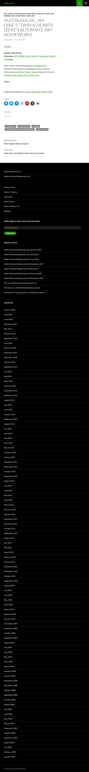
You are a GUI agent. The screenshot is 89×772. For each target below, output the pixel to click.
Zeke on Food (9, 187)
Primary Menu (86, 3)
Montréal (31, 14)
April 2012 (8, 500)
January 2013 (9, 457)
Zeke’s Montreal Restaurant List (17, 176)
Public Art (49, 14)
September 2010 (10, 581)
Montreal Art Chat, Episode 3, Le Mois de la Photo (24, 292)
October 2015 (9, 362)
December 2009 (10, 623)
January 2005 (9, 757)
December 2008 (10, 681)
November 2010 (10, 571)
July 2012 (8, 486)
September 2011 (10, 533)
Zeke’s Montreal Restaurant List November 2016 (23, 278)
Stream (9, 59)
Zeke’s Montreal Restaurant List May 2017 (21, 269)
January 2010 (9, 619)
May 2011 (8, 547)
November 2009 (10, 628)
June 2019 (8, 314)
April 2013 (8, 443)
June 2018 (8, 319)
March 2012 (9, 505)
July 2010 (8, 590)
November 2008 (10, 685)
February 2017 (10, 333)
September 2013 (10, 419)
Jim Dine (20, 72)
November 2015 (10, 357)
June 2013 (8, 433)
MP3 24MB (19, 56)
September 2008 (10, 695)
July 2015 (8, 371)
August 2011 (9, 538)
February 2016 (10, 348)
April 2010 (8, 604)
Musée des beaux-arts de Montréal (23, 75)
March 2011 (9, 552)
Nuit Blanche (39, 65)
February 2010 (10, 614)
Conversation (20, 14)
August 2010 (9, 585)
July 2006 (8, 709)
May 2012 (8, 495)
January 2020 (9, 310)
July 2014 (8, 405)
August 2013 (9, 424)
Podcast (40, 14)
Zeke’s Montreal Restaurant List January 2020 (22, 250)
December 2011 (10, 519)
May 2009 (8, 657)
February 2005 (10, 752)
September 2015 (10, 367)
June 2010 (8, 595)
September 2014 (10, 395)
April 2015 (8, 381)
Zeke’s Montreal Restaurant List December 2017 (23, 264)
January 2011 (9, 562)
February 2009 (10, 671)
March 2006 (9, 723)
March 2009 (9, 666)
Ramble (7, 16)
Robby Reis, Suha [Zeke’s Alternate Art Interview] (29, 151)
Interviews (8, 197)
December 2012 (10, 462)
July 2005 (8, 747)
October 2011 (9, 528)
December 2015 (10, 352)
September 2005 (10, 738)
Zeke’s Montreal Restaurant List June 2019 (21, 254)
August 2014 (9, 400)
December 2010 (10, 566)
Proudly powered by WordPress (15, 769)
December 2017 (10, 324)
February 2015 (10, 386)
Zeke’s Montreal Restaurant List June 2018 (21, 259)
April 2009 (8, 662)
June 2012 (8, 490)
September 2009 (10, 638)
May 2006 (8, 719)
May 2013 (8, 438)
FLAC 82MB (31, 56)
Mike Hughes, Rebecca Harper (29, 142)
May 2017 (8, 329)
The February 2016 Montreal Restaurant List (22, 288)
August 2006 (9, 704)
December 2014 (10, 391)
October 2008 (9, 690)
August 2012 (9, 481)
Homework (10, 126)
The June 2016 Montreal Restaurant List (20, 283)
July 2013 (8, 429)
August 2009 (9, 643)
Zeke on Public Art (11, 206)
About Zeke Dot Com (12, 171)
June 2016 (8, 343)
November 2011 (10, 524)
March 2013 (9, 448)
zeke (23, 40)
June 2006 (8, 714)
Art (5, 14)
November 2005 (10, 728)
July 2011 (8, 543)
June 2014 (8, 410)
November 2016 (10, 338)
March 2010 (9, 609)
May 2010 (8, 600)
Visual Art (30, 16)
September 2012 (10, 476)
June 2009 (8, 652)
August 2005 (9, 742)
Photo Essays (9, 201)
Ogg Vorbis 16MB (47, 56)
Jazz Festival (24, 126)
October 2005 (9, 733)
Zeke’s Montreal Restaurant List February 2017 (23, 273)
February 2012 (10, 509)
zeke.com (9, 3)
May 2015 (8, 376)
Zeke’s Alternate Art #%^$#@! (39, 91)
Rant (13, 16)
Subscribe (10, 233)
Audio (10, 14)
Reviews (7, 211)
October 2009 (9, 633)
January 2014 (9, 414)
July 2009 (8, 647)
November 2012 (10, 467)
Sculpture (20, 16)
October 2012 (9, 471)
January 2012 (9, 514)
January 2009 (9, 676)
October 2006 (9, 700)
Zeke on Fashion (10, 192)
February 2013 (10, 452)
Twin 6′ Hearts (31, 72)
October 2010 (9, 576)
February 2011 (10, 557)
